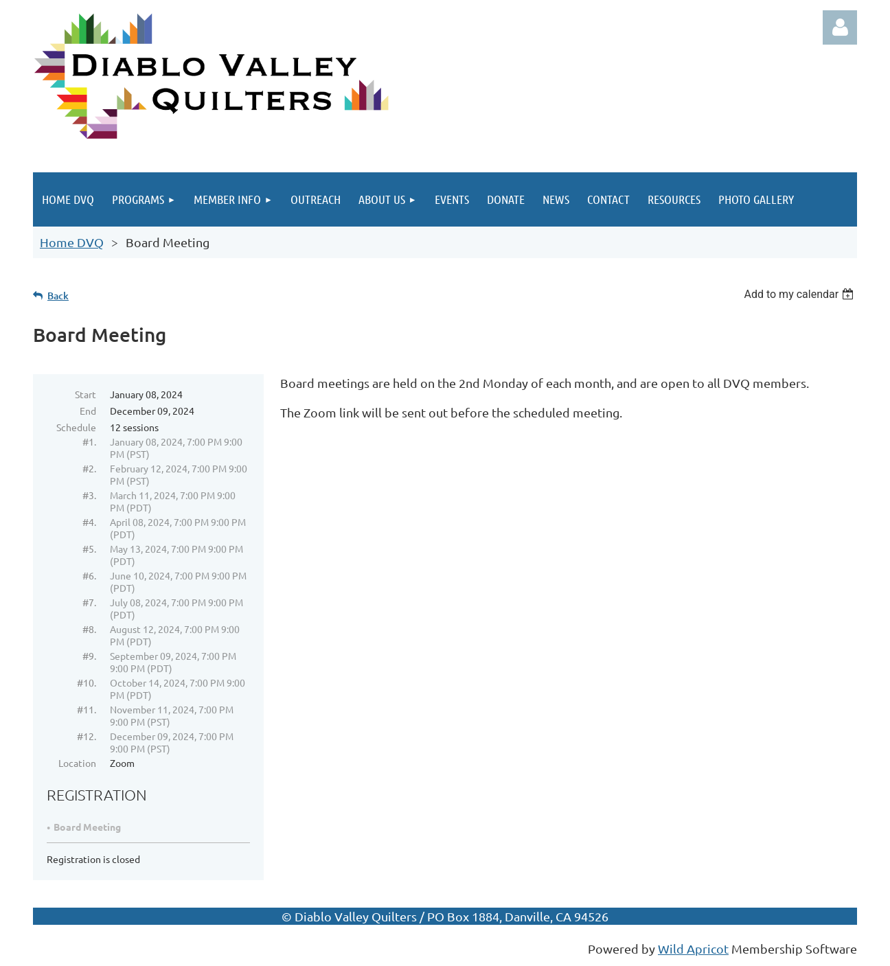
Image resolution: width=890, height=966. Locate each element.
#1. (89, 441)
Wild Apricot (693, 948)
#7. (89, 602)
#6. (89, 575)
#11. (86, 709)
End (88, 410)
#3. (89, 495)
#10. (86, 682)
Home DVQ (72, 242)
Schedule (76, 427)
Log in (840, 27)
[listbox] (800, 294)
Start (85, 394)
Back (58, 295)
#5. (89, 548)
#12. (86, 736)
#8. (89, 629)
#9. (89, 655)
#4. (89, 522)
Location (77, 763)
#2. (89, 468)
